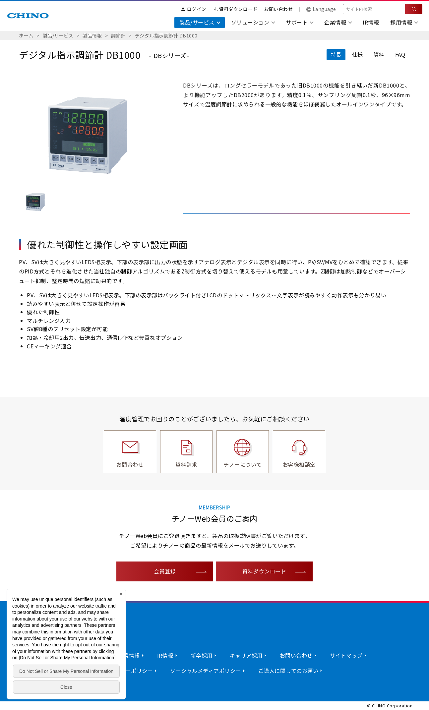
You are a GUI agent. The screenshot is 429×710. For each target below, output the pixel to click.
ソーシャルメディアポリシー (205, 671)
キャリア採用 (246, 655)
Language (321, 9)
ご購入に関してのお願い (288, 671)
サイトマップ (346, 655)
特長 (336, 54)
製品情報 (92, 35)
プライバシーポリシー (125, 671)
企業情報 (129, 655)
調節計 (118, 35)
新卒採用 (202, 655)
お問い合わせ (278, 9)
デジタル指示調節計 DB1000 (166, 35)
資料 (379, 54)
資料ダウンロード (235, 9)
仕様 (357, 54)
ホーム (26, 35)
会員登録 (165, 571)
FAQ (400, 54)
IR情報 (371, 22)
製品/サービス (58, 35)
